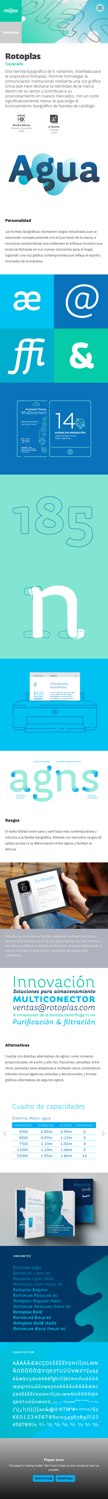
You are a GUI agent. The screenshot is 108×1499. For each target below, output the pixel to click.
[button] (103, 1133)
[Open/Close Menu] (100, 8)
